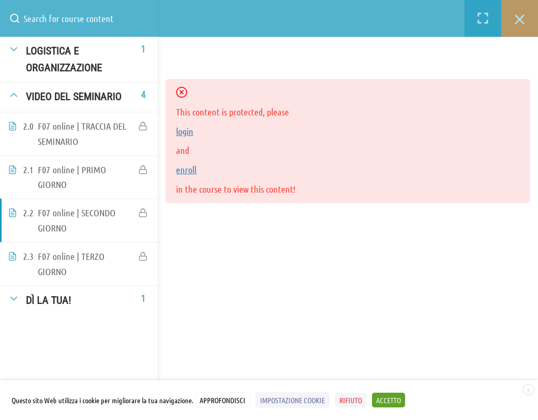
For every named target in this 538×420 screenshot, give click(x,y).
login (184, 131)
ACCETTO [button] (387, 400)
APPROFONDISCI (222, 400)
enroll (186, 169)
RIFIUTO (350, 400)
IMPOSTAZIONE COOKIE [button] (292, 400)
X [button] (528, 390)
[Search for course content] (18, 18)
